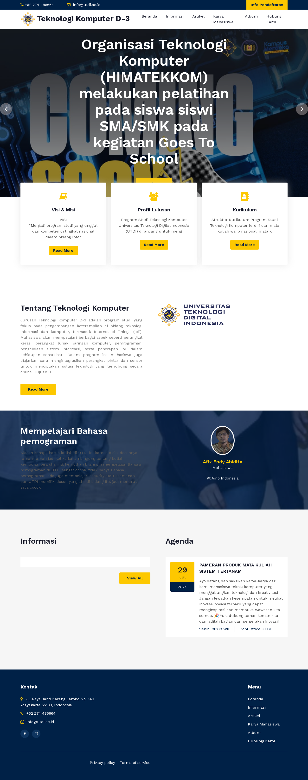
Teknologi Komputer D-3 (75, 19)
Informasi (175, 16)
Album (251, 16)
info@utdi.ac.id (87, 4)
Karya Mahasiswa (223, 19)
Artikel (198, 16)
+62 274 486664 (39, 4)
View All (135, 578)
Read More (63, 250)
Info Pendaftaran (267, 4)
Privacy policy (102, 762)
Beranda (149, 16)
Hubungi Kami (274, 19)
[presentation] (6, 107)
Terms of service (135, 762)
